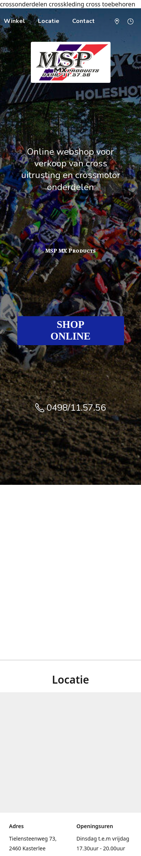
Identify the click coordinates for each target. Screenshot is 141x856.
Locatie (48, 21)
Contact (83, 21)
